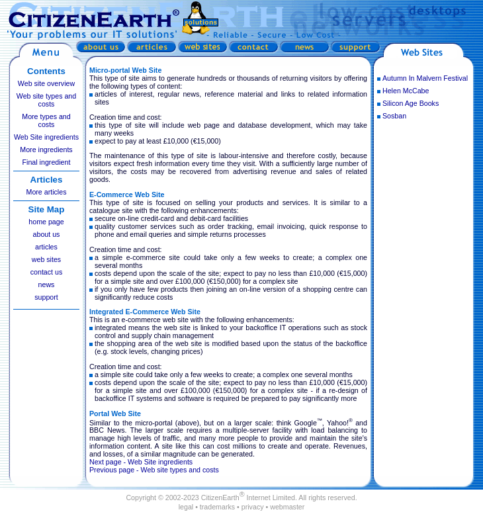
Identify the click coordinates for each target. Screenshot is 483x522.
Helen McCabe (405, 91)
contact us (46, 272)
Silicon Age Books (410, 103)
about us (46, 234)
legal (186, 507)
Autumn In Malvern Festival (425, 78)
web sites (46, 259)
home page (46, 222)
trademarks (217, 507)
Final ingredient (46, 162)
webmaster (287, 507)
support (46, 297)
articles (46, 247)
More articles (46, 192)
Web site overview (46, 83)
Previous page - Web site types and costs (154, 470)
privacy (253, 507)
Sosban (394, 116)
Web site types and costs (46, 100)
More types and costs (46, 120)
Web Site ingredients (46, 137)
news (46, 284)
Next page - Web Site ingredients (141, 462)
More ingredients (46, 149)
